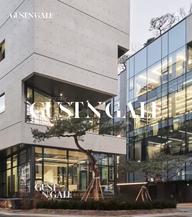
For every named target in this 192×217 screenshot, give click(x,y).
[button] (178, 14)
